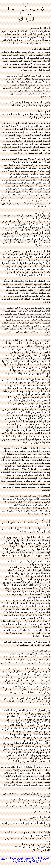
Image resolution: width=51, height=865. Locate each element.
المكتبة (32, 861)
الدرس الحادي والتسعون (37, 858)
